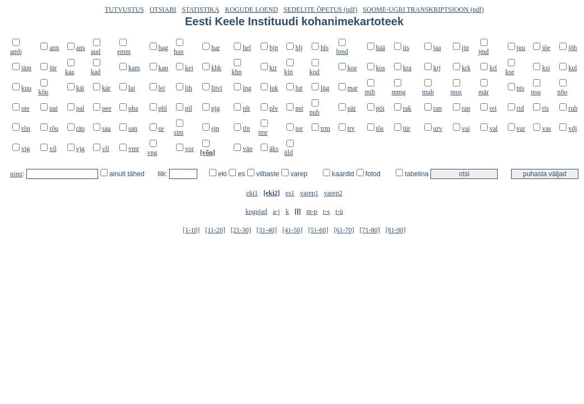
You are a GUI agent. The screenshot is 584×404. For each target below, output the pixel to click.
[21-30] (241, 230)
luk (274, 88)
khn (236, 72)
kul (572, 68)
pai (53, 108)
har (215, 48)
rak (407, 108)
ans (80, 48)
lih (188, 88)
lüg (325, 88)
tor (299, 128)
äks (274, 149)
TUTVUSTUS (124, 9)
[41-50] (292, 230)
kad (95, 72)
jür (53, 68)
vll (105, 149)
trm (325, 128)
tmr (263, 132)
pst (299, 108)
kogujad (256, 211)
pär (351, 108)
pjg (215, 108)
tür (406, 128)
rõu (53, 128)
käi (80, 88)
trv (351, 128)
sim (178, 132)
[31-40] (267, 230)
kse (510, 72)
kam (134, 68)
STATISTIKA (200, 9)
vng (152, 153)
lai (131, 88)
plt (246, 108)
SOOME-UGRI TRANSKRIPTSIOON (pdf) (423, 9)
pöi (380, 108)
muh (428, 92)
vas (546, 128)
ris (545, 108)
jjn (465, 48)
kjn (288, 72)
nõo (562, 92)
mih (370, 92)
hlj (299, 48)
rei (493, 108)
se (161, 128)
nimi (16, 174)
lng (247, 88)
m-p (312, 211)
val (493, 128)
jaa (437, 48)
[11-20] (215, 230)
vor (189, 149)
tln (246, 128)
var (521, 128)
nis (521, 88)
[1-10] (191, 230)
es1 (289, 193)
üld (288, 153)
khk (216, 68)
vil (53, 149)
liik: (163, 174)
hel (247, 48)
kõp (43, 92)
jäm (26, 68)
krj (437, 68)
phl (163, 108)
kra (407, 68)
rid (520, 108)
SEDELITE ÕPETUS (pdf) (320, 9)
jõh (572, 48)
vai (466, 128)
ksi (546, 68)
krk (466, 68)
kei (189, 68)
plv (274, 108)
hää (381, 48)
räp (80, 128)
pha (133, 108)
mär (483, 92)
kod (314, 72)
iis (406, 48)
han (178, 52)
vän (247, 149)
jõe (546, 48)
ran (437, 108)
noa (535, 92)
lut (299, 88)
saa (106, 128)
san (132, 128)
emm (124, 52)
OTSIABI (163, 9)
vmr (133, 149)
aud (95, 52)
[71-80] (370, 230)
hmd (342, 52)
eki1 (252, 193)
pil (188, 108)
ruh (572, 108)
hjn (274, 48)
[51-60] (318, 230)
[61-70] (344, 230)
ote (25, 108)
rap (466, 108)
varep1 (309, 193)
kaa (70, 72)
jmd (483, 52)
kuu (26, 88)
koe (352, 68)
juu (521, 48)
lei (162, 88)
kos (381, 68)
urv (437, 128)
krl (493, 68)
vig (25, 149)
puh (314, 112)
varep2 (333, 193)
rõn (25, 128)
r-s (326, 211)
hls (324, 48)
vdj (572, 128)
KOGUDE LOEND (251, 9)
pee (107, 108)
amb (16, 52)
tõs (380, 128)
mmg (399, 92)
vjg (80, 149)
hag (163, 48)
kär (106, 88)
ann (54, 48)
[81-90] (396, 230)
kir (273, 68)
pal (80, 108)
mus (456, 92)
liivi (216, 88)
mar (352, 88)
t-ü (339, 211)
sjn (215, 128)
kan (163, 68)
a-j (276, 211)
